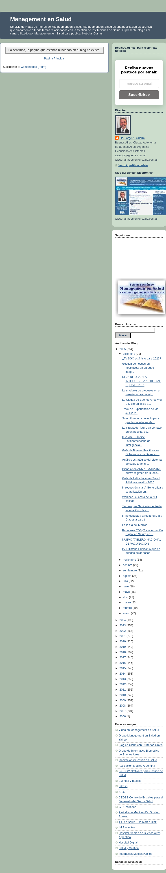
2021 (123, 636)
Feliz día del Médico (134, 525)
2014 (123, 673)
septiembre (130, 570)
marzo (127, 602)
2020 (123, 641)
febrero (128, 607)
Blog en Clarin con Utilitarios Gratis (141, 745)
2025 (123, 349)
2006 (123, 716)
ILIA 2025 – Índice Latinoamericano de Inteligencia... (136, 441)
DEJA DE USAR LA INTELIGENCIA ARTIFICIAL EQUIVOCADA (141, 380)
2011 (123, 689)
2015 (123, 668)
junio (126, 586)
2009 (123, 700)
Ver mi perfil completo (133, 165)
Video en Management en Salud (139, 730)
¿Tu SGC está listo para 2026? (141, 358)
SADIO (123, 786)
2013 (123, 679)
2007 (123, 711)
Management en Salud (41, 19)
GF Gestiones (127, 807)
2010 (123, 695)
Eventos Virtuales (130, 780)
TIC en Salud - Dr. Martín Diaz (138, 822)
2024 (123, 620)
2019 (123, 646)
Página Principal (54, 58)
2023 (123, 625)
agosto (127, 575)
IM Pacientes (127, 827)
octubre (128, 565)
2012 (123, 684)
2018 (123, 652)
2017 (123, 657)
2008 (123, 705)
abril (126, 597)
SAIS (122, 791)
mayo (127, 591)
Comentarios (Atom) (33, 66)
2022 (123, 630)
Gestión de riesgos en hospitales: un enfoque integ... (138, 367)
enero (127, 613)
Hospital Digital (128, 842)
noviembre (130, 559)
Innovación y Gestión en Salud (138, 760)
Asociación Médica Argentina (137, 765)
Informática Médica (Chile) (135, 853)
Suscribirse (139, 95)
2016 (123, 662)
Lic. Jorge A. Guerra (132, 138)
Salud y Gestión (129, 848)
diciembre (129, 353)
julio (126, 581)
